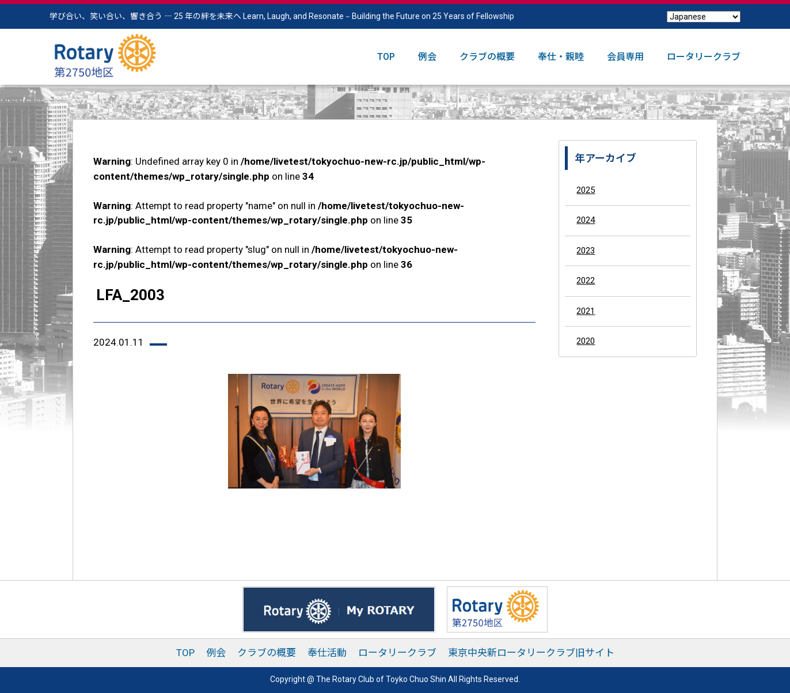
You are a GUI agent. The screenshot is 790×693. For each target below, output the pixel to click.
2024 (585, 220)
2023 (585, 250)
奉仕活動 (327, 652)
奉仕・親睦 (561, 56)
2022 (585, 280)
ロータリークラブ (703, 56)
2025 (585, 190)
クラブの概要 (487, 56)
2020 (585, 341)
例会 (427, 56)
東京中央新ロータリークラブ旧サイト (531, 652)
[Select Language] (703, 16)
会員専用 (625, 56)
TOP (386, 56)
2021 (585, 311)
